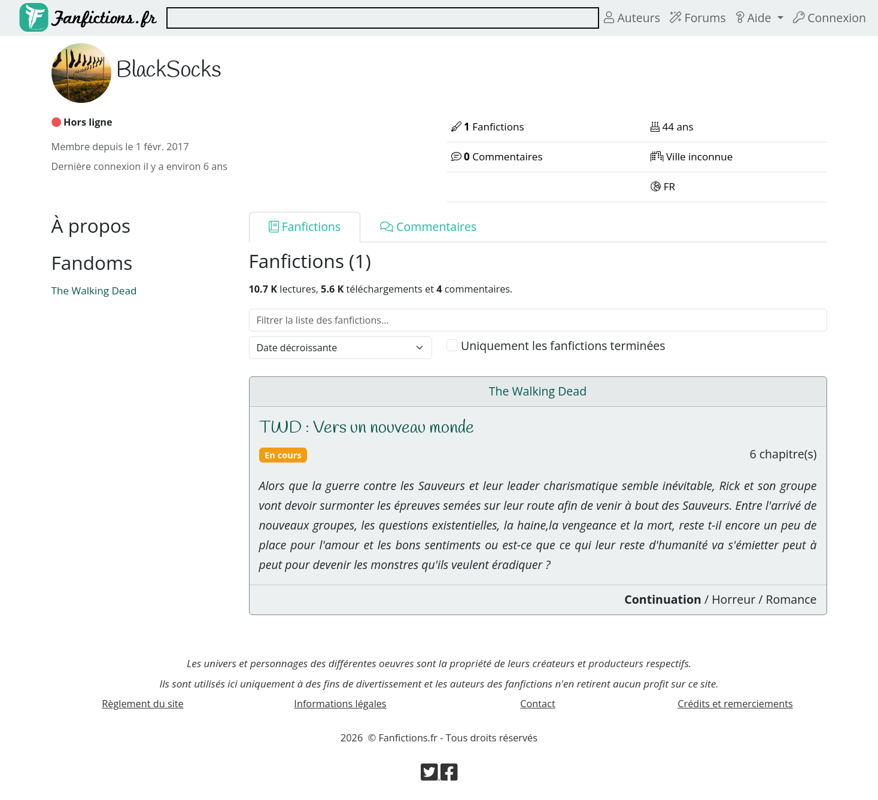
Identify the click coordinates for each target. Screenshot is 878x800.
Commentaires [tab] (428, 226)
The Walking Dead (94, 290)
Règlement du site (142, 703)
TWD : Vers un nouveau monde (366, 428)
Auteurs (632, 18)
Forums (698, 18)
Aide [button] (755, 18)
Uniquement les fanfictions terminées (563, 345)
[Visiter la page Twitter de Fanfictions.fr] (430, 775)
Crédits (735, 703)
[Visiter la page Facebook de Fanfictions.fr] (448, 775)
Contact (537, 703)
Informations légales (340, 703)
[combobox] (382, 18)
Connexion (829, 18)
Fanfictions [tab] (305, 226)
